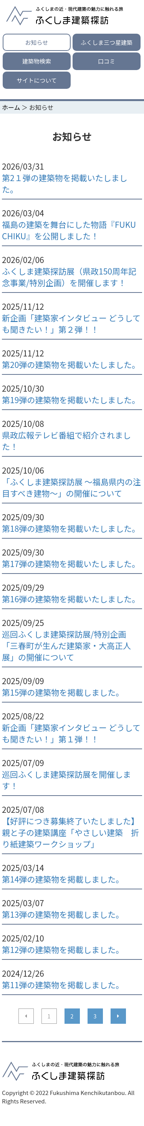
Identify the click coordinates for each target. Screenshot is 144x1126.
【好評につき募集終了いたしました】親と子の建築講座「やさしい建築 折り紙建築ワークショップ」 (70, 832)
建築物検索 (36, 61)
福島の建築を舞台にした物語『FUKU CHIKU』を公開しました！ (69, 230)
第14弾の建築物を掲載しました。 (63, 879)
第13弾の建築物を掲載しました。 (63, 914)
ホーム (11, 107)
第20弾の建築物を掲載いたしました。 (71, 364)
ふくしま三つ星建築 (106, 42)
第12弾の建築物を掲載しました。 (63, 949)
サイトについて (37, 80)
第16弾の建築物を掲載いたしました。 (71, 599)
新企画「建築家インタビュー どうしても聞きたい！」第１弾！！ (71, 733)
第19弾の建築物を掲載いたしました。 (71, 399)
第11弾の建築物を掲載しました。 (63, 984)
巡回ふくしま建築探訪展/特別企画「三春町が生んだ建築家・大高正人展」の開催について (66, 645)
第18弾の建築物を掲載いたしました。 (71, 528)
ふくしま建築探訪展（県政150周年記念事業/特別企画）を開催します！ (69, 276)
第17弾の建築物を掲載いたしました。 (71, 563)
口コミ (106, 61)
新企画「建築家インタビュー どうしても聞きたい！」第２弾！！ (71, 323)
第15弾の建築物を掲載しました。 (63, 692)
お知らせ (36, 42)
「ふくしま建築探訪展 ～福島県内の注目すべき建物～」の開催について (71, 487)
